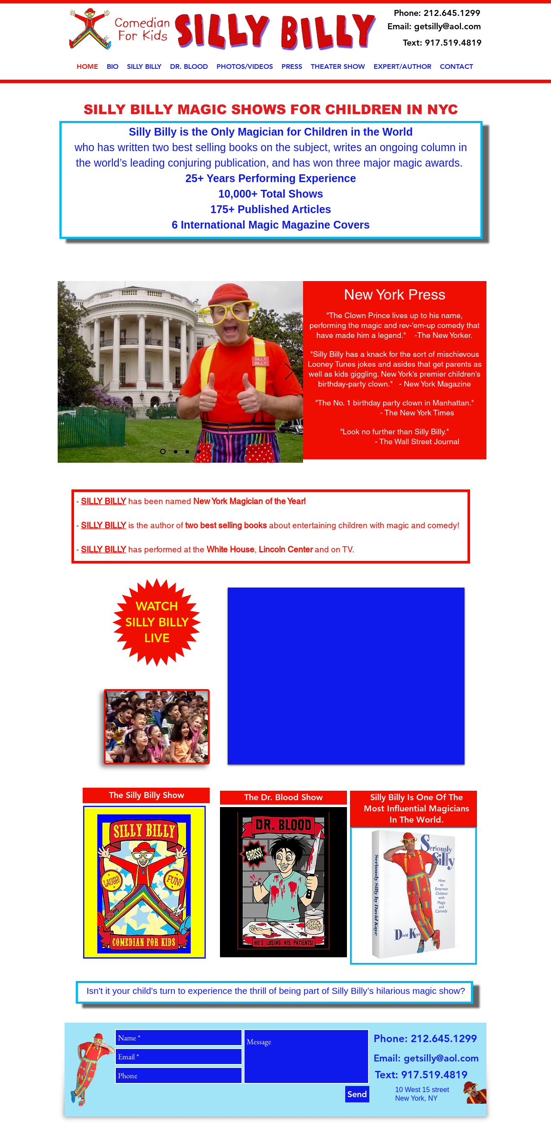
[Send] (357, 1094)
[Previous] (71, 372)
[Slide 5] (199, 451)
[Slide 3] (163, 452)
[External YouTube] (346, 676)
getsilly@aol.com (447, 26)
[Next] (289, 372)
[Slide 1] (175, 451)
